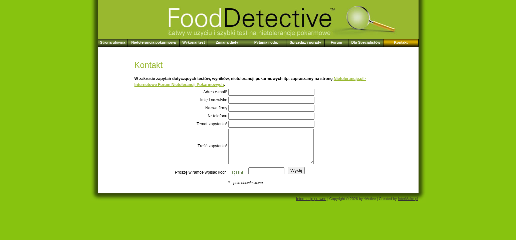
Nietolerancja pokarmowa (153, 42)
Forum (336, 42)
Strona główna (112, 42)
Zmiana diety (227, 42)
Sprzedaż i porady (305, 42)
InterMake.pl (408, 199)
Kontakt (401, 42)
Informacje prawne (311, 199)
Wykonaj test (193, 42)
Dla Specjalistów (365, 42)
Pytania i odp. (266, 42)
